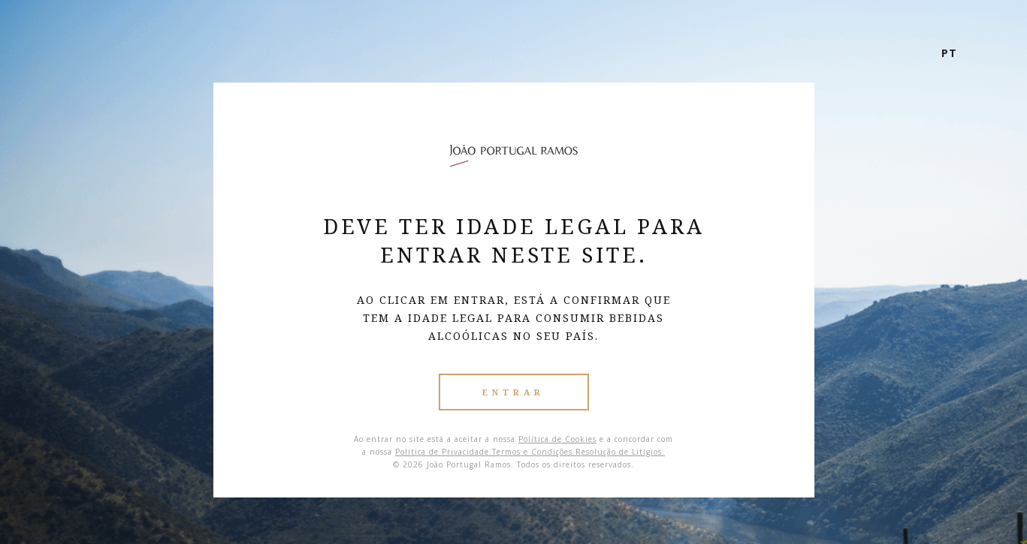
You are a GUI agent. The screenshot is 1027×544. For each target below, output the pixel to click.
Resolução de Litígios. (620, 451)
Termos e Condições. (533, 451)
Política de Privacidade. (443, 451)
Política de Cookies (557, 439)
